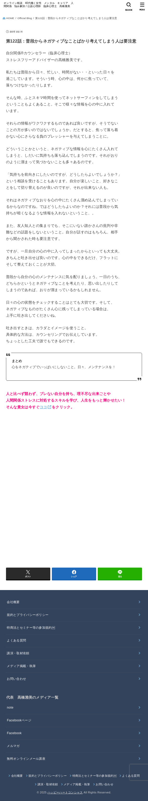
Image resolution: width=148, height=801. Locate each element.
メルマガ (13, 746)
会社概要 (13, 602)
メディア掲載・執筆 (21, 666)
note (10, 707)
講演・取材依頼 (18, 653)
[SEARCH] (129, 6)
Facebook (14, 733)
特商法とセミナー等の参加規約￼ (31, 627)
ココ (43, 407)
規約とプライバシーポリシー (27, 615)
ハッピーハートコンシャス (65, 792)
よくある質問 (16, 640)
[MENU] (142, 6)
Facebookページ (19, 720)
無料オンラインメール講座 (26, 759)
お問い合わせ (16, 679)
